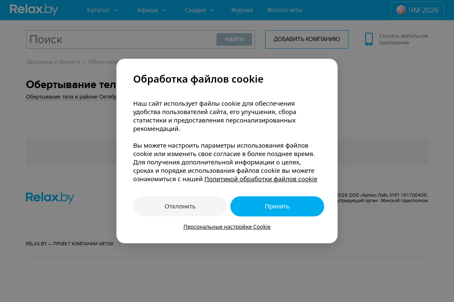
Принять (277, 206)
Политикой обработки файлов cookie (260, 178)
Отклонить (180, 206)
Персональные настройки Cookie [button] (227, 226)
